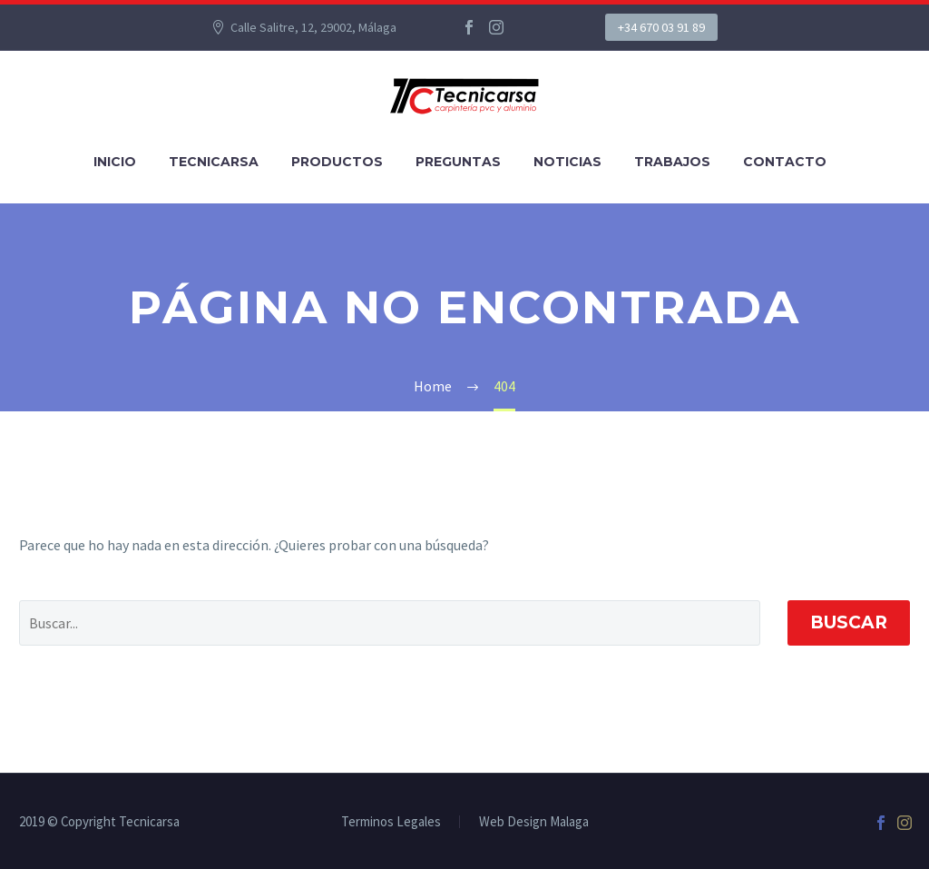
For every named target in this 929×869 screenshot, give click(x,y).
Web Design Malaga (534, 822)
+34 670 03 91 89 (661, 27)
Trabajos (672, 161)
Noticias (567, 161)
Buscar (848, 622)
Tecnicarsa (214, 161)
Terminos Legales (391, 822)
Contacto (784, 161)
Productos (337, 161)
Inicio (114, 161)
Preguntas (458, 161)
